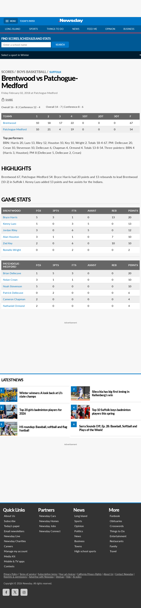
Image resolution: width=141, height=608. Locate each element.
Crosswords (117, 526)
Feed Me (92, 28)
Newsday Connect (49, 531)
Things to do (55, 28)
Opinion (110, 28)
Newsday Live (12, 536)
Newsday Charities (15, 541)
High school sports (85, 551)
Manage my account (15, 551)
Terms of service (28, 574)
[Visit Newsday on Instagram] (23, 592)
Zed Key (10, 243)
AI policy (77, 576)
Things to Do (117, 531)
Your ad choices (67, 574)
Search (62, 44)
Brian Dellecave (14, 273)
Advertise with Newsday (41, 576)
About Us (9, 515)
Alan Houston (13, 236)
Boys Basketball (34, 72)
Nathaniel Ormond (16, 305)
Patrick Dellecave (15, 292)
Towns (78, 546)
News (75, 28)
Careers (8, 546)
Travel (113, 551)
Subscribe (9, 521)
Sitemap (60, 576)
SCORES (10, 72)
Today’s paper (12, 526)
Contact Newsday (124, 574)
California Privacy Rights (89, 574)
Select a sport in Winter (17, 54)
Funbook (115, 515)
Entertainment (118, 536)
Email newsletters (14, 531)
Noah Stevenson (14, 286)
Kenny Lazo (12, 223)
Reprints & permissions (15, 576)
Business (128, 28)
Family (113, 546)
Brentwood (11, 122)
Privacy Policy (11, 574)
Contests (9, 566)
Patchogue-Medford (17, 129)
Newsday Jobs (47, 526)
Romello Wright (14, 249)
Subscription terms (47, 574)
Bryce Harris (12, 217)
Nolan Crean (12, 279)
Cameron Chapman (16, 299)
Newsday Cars (47, 515)
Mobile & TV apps (14, 561)
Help (68, 576)
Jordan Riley (12, 230)
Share (9, 100)
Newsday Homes (49, 521)
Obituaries (116, 521)
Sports (33, 28)
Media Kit (9, 556)
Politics (79, 531)
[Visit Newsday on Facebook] (6, 592)
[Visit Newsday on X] (15, 592)
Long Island (12, 28)
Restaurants (116, 541)
